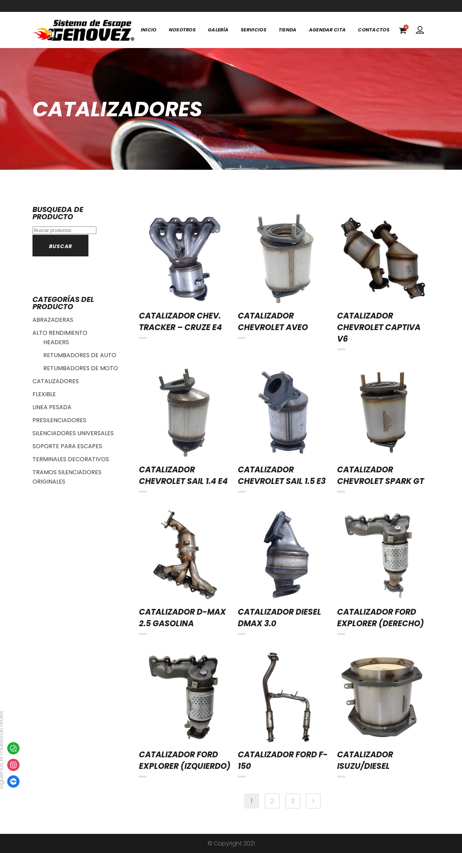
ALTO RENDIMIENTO (59, 333)
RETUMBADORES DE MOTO (80, 368)
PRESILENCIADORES (59, 420)
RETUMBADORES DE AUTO (79, 355)
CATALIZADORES (55, 381)
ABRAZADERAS (52, 320)
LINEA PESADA (51, 407)
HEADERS (56, 342)
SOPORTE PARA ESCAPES (67, 446)
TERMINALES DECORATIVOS (70, 459)
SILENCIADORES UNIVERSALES (73, 433)
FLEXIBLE (44, 394)
